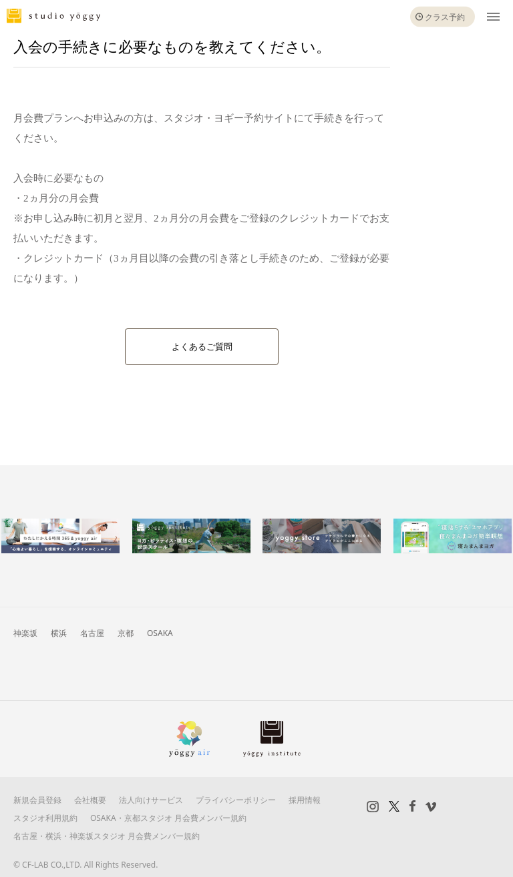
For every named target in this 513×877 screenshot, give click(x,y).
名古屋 (92, 633)
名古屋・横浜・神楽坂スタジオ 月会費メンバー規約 (106, 836)
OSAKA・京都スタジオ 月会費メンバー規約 (168, 818)
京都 (126, 633)
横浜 (59, 633)
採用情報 (305, 800)
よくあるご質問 (202, 347)
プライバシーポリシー (236, 800)
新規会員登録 (37, 800)
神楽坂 (25, 633)
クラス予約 (445, 17)
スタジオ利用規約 (45, 818)
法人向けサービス (151, 800)
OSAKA (160, 633)
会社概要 (90, 800)
